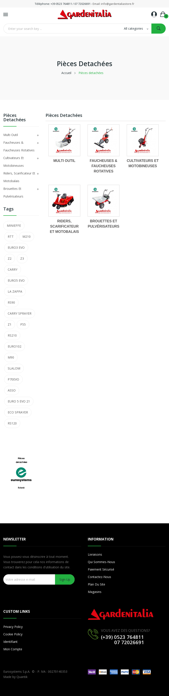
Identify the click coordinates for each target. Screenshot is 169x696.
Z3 (22, 258)
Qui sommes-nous (101, 562)
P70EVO (13, 379)
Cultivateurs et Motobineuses (13, 162)
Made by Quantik (15, 677)
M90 (11, 357)
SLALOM (14, 368)
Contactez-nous (99, 577)
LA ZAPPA (15, 291)
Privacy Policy (13, 627)
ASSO (12, 390)
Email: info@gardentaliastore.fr (113, 4)
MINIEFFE (14, 225)
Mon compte (12, 649)
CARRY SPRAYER (19, 313)
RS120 (12, 423)
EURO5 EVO (16, 280)
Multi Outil (10, 135)
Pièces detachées (14, 118)
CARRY (12, 269)
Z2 (9, 258)
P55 (23, 324)
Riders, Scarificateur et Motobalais (19, 177)
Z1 (9, 324)
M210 (26, 236)
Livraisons (95, 554)
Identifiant (10, 642)
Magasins (94, 592)
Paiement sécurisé (101, 569)
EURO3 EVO (16, 247)
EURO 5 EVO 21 (19, 401)
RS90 (11, 302)
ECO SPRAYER (18, 412)
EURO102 (14, 346)
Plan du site (96, 584)
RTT (11, 236)
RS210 (12, 335)
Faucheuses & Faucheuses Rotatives (19, 146)
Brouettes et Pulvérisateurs (13, 192)
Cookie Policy (12, 634)
